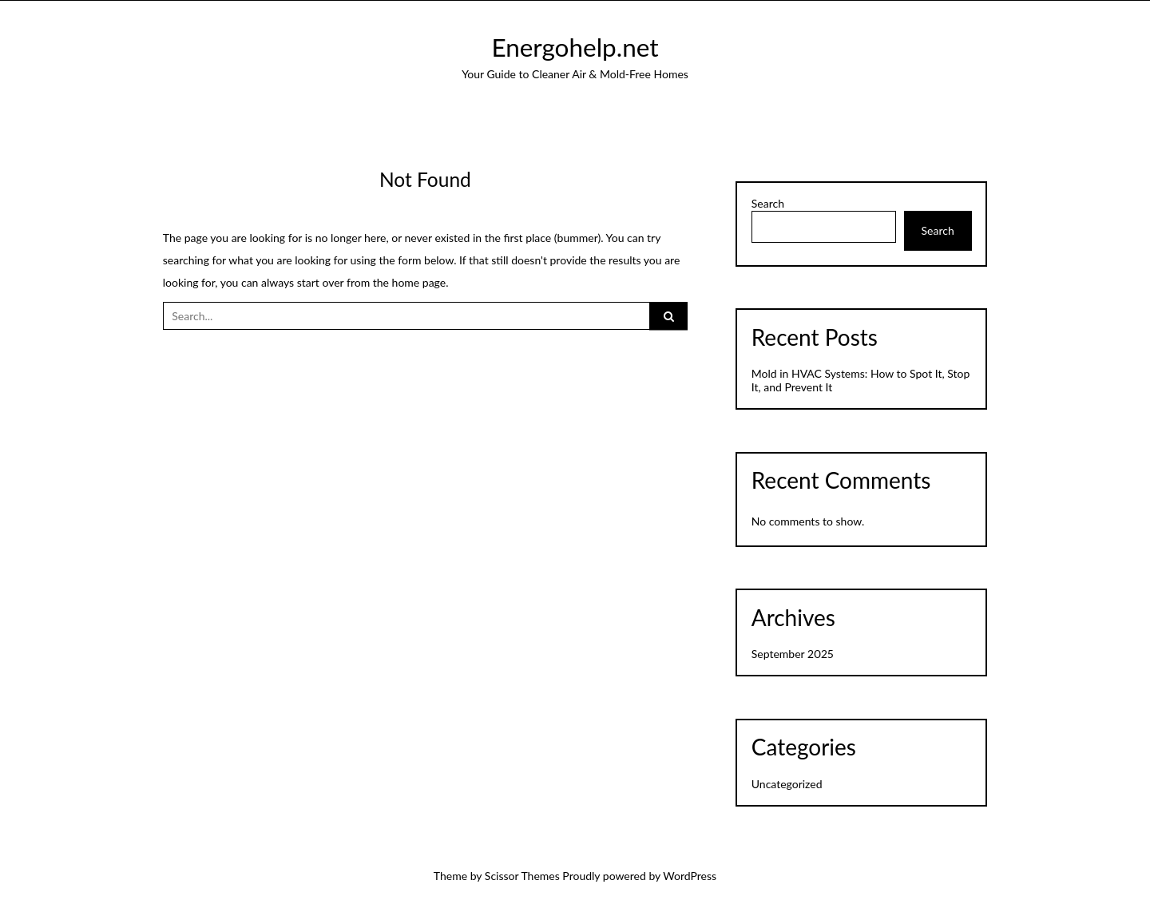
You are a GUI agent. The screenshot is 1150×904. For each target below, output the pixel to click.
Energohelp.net (574, 47)
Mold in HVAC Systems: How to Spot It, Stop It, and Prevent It (860, 380)
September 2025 (792, 653)
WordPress (689, 875)
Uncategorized (787, 784)
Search (767, 203)
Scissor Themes (522, 875)
